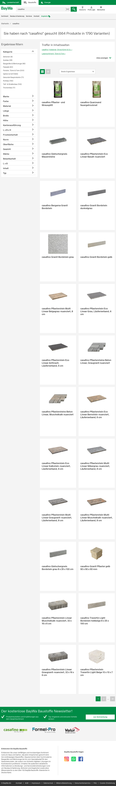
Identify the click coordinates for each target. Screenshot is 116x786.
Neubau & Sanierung (17, 16)
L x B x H (7, 130)
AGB (27, 783)
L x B (5, 163)
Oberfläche (8, 144)
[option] (15, 730)
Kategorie (7, 52)
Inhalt (6, 168)
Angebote (44, 16)
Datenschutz (48, 783)
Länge (6, 111)
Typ (4, 173)
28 (113, 699)
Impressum (35, 783)
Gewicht (7, 149)
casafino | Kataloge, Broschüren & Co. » (57, 49)
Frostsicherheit (10, 135)
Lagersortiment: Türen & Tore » (54, 54)
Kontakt (36, 16)
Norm (6, 139)
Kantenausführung (12, 125)
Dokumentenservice (83, 783)
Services (29, 16)
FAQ (95, 783)
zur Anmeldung (100, 717)
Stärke (6, 154)
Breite (6, 115)
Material (7, 106)
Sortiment (4, 16)
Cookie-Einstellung (107, 783)
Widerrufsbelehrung (64, 783)
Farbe (6, 101)
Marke (6, 96)
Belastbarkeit (9, 158)
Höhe (5, 120)
